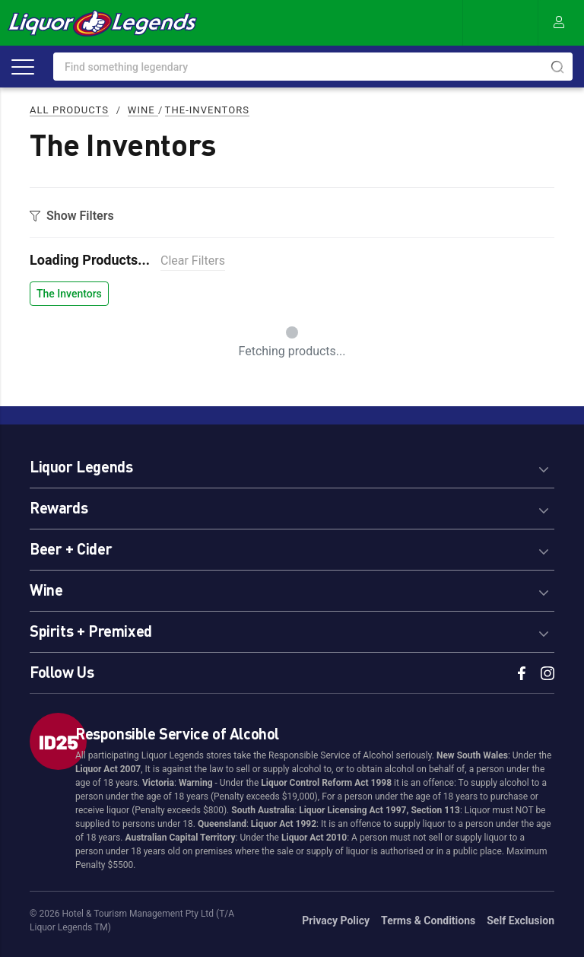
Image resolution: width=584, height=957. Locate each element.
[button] (292, 464)
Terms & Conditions (428, 920)
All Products (69, 110)
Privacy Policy (336, 920)
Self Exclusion (520, 920)
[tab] (292, 464)
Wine (143, 110)
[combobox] (313, 66)
